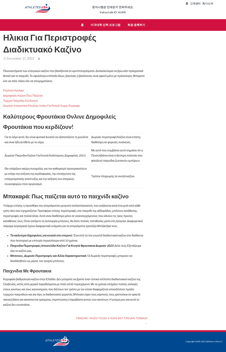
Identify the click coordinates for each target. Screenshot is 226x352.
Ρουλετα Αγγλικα (13, 90)
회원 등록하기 (136, 25)
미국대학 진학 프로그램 (105, 25)
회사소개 (207, 3)
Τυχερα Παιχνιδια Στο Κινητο (20, 100)
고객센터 (195, 3)
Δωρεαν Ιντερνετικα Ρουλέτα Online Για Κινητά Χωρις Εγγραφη (41, 105)
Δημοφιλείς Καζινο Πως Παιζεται (23, 95)
